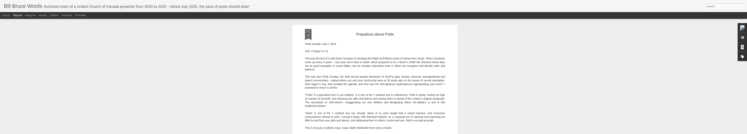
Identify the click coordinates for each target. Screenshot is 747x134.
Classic (6, 15)
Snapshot (66, 15)
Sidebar (54, 15)
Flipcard (17, 15)
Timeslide (80, 15)
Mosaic (43, 15)
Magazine (30, 15)
